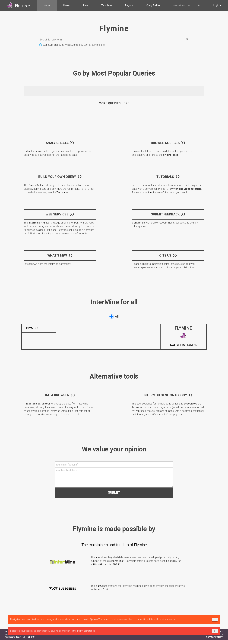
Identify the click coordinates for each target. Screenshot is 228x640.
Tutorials (165, 177)
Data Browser (57, 395)
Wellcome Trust (115, 560)
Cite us (165, 255)
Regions (129, 5)
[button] (18, 5)
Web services (57, 214)
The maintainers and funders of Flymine (114, 545)
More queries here (114, 103)
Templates (106, 5)
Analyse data (57, 143)
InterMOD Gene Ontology (165, 395)
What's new (57, 255)
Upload (66, 5)
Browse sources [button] (165, 143)
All (113, 316)
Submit (114, 492)
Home (47, 5)
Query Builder (153, 5)
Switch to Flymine (183, 345)
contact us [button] (146, 192)
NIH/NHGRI (97, 564)
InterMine (100, 557)
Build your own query (57, 177)
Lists (85, 5)
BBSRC (117, 564)
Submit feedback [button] (165, 214)
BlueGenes (101, 585)
